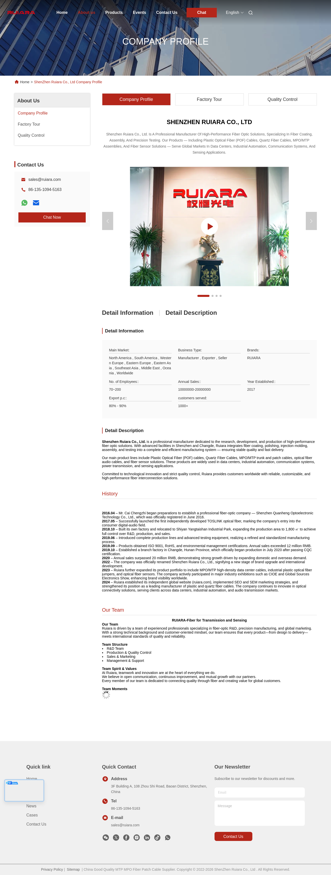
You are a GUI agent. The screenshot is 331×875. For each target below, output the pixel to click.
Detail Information (128, 312)
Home (62, 12)
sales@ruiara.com (44, 179)
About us (86, 12)
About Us (28, 100)
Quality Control (282, 99)
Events (139, 12)
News (31, 806)
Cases (32, 815)
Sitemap (73, 869)
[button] (203, 296)
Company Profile (136, 99)
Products (114, 12)
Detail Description (191, 312)
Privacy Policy (52, 869)
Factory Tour (209, 99)
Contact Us (166, 12)
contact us (233, 836)
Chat (201, 12)
